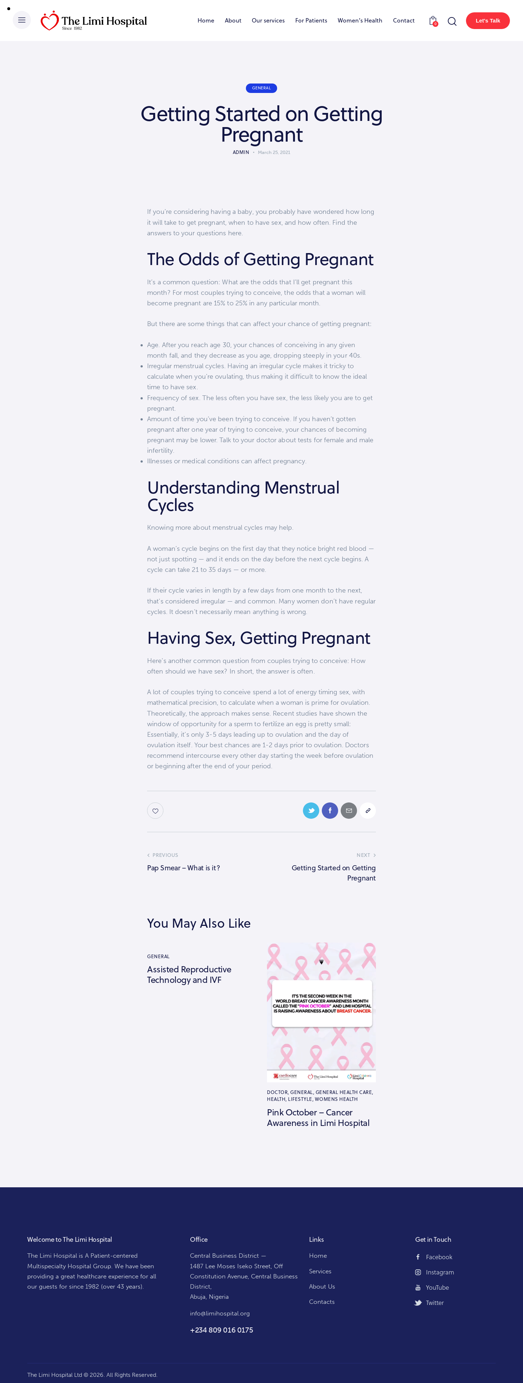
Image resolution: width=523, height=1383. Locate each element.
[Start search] (451, 22)
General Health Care (344, 1092)
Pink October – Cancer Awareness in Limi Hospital (318, 1117)
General (261, 88)
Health (276, 1099)
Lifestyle (300, 1099)
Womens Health (336, 1099)
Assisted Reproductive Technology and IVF (189, 974)
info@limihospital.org (220, 1313)
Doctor (277, 1092)
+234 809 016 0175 (221, 1330)
